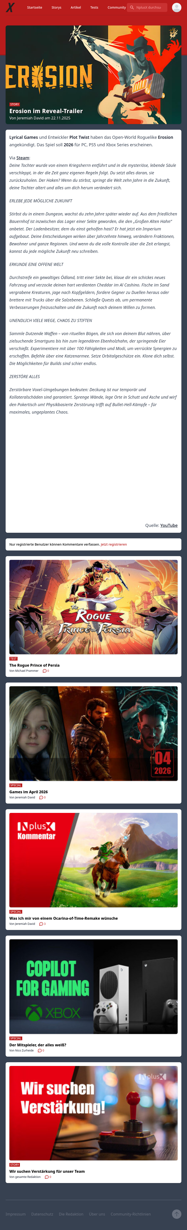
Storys (56, 7)
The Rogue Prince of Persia (34, 665)
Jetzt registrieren (114, 544)
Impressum (16, 1214)
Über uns (97, 1214)
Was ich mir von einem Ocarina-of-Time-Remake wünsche (63, 918)
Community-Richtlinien (131, 1214)
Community (117, 7)
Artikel (76, 7)
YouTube (169, 525)
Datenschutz (42, 1214)
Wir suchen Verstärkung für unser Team (47, 1171)
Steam (22, 158)
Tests (94, 7)
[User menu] (176, 7)
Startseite (34, 7)
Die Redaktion (71, 1214)
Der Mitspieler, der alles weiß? (37, 1045)
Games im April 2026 (28, 791)
